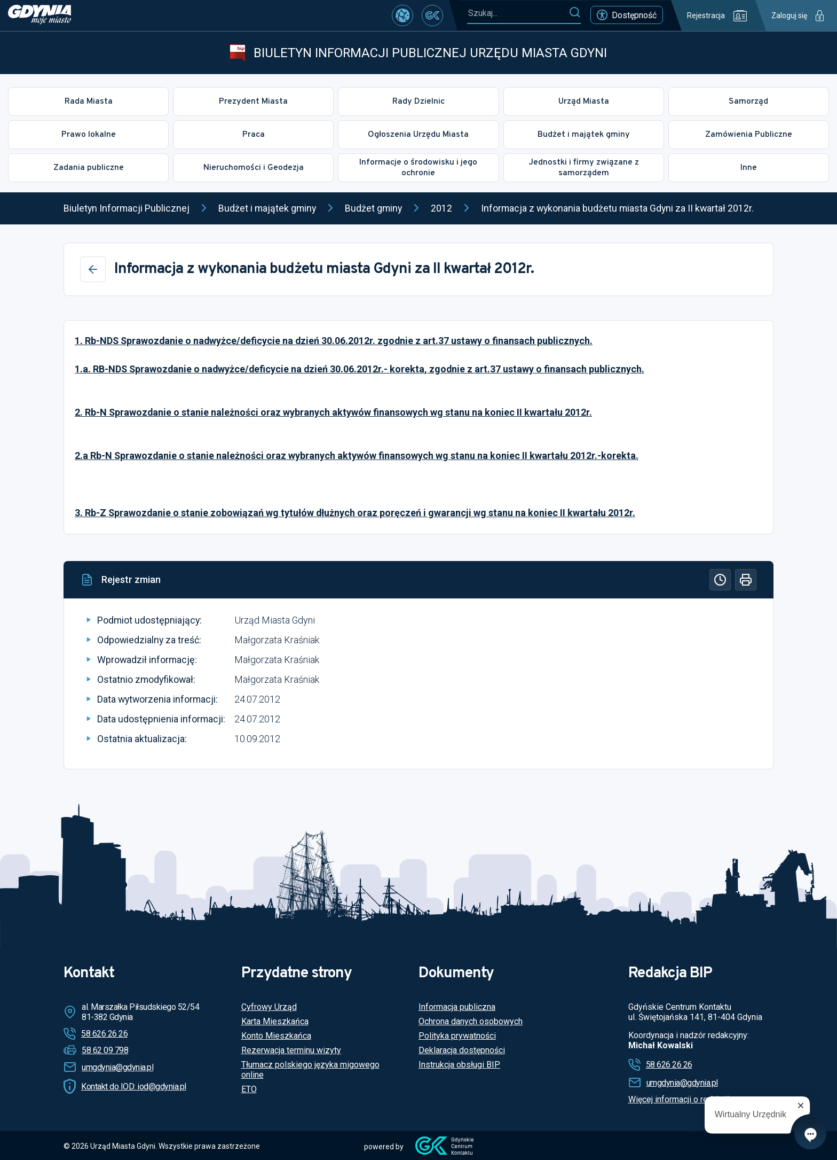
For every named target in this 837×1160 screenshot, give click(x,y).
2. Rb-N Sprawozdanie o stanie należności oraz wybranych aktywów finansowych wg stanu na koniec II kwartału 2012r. (333, 412)
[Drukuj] (745, 579)
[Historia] (720, 579)
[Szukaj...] (517, 13)
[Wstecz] (93, 269)
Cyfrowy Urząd (269, 1007)
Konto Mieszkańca (276, 1036)
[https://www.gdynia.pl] (39, 15)
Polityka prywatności (457, 1036)
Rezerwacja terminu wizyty (291, 1050)
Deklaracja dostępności (461, 1050)
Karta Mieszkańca (275, 1021)
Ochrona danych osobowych (470, 1021)
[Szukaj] (574, 13)
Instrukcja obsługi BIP (459, 1065)
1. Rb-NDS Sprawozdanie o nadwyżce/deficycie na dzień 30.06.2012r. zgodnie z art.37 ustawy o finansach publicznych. (334, 340)
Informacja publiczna (456, 1007)
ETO (249, 1089)
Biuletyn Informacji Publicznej (126, 208)
